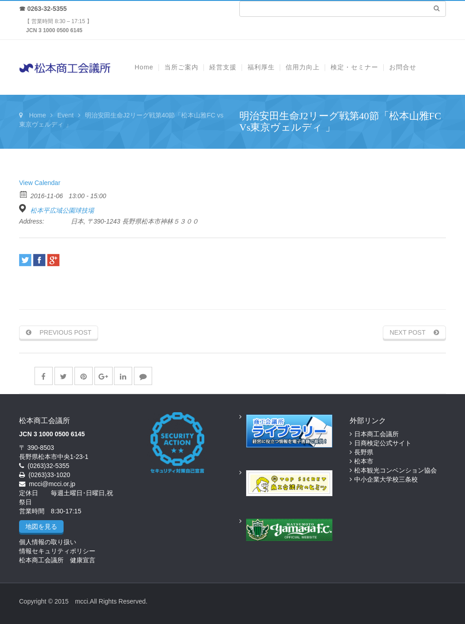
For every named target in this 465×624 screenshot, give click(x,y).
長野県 (363, 452)
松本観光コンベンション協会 (395, 470)
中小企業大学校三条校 (386, 479)
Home (37, 115)
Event (65, 115)
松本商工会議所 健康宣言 (57, 560)
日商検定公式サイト (382, 443)
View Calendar (39, 182)
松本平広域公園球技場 (62, 210)
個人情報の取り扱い (47, 542)
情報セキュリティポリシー (57, 551)
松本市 (363, 461)
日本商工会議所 (376, 434)
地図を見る (41, 526)
